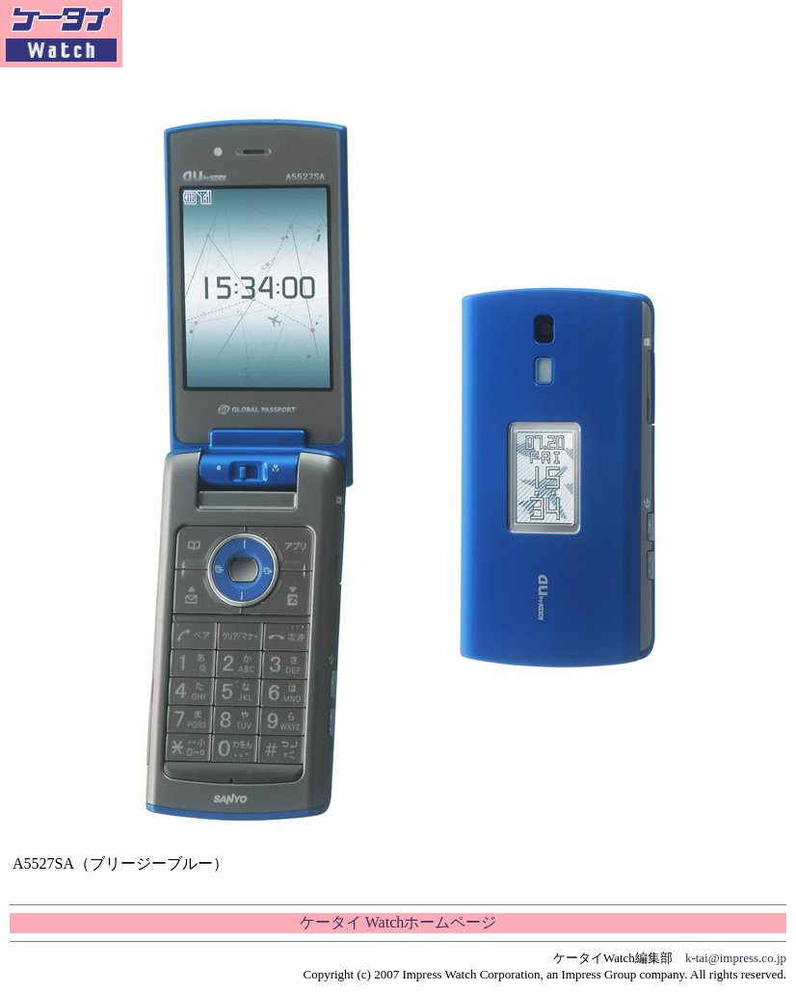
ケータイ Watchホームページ (398, 922)
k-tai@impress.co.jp (735, 958)
